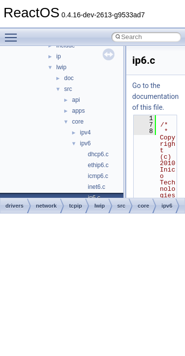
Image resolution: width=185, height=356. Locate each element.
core (77, 121)
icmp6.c (98, 176)
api (76, 99)
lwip (61, 67)
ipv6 (85, 143)
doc (69, 78)
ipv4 (85, 132)
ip (58, 56)
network (46, 206)
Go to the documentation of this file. (155, 96)
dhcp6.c (98, 154)
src (68, 89)
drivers (14, 206)
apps (78, 110)
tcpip (75, 206)
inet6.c (96, 186)
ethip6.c (98, 165)
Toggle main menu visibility (13, 33)
